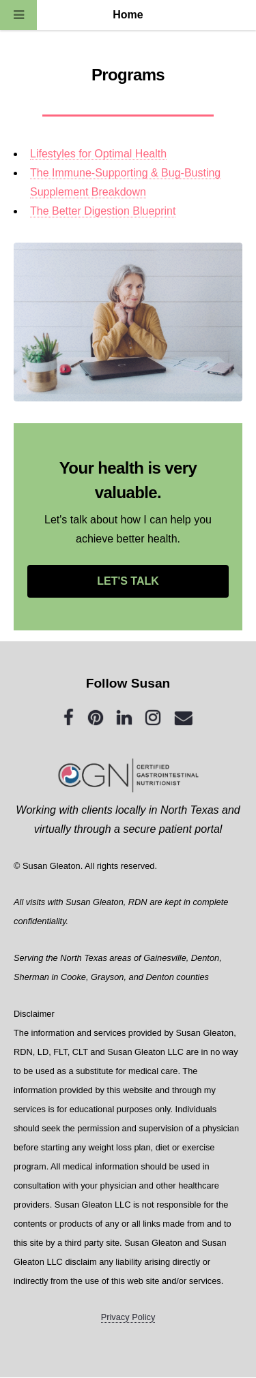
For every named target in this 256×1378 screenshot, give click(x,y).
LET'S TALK (128, 581)
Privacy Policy (128, 1317)
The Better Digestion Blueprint (102, 211)
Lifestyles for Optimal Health (98, 153)
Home (128, 14)
